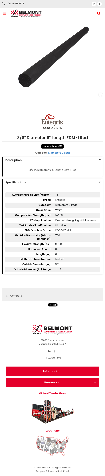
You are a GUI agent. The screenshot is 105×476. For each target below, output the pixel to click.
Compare (13, 296)
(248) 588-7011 (16, 3)
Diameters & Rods (59, 153)
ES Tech (65, 471)
